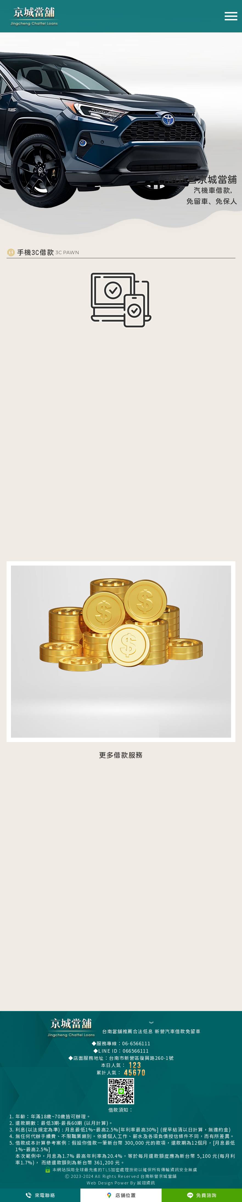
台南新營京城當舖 (158, 1176)
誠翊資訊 (146, 1183)
